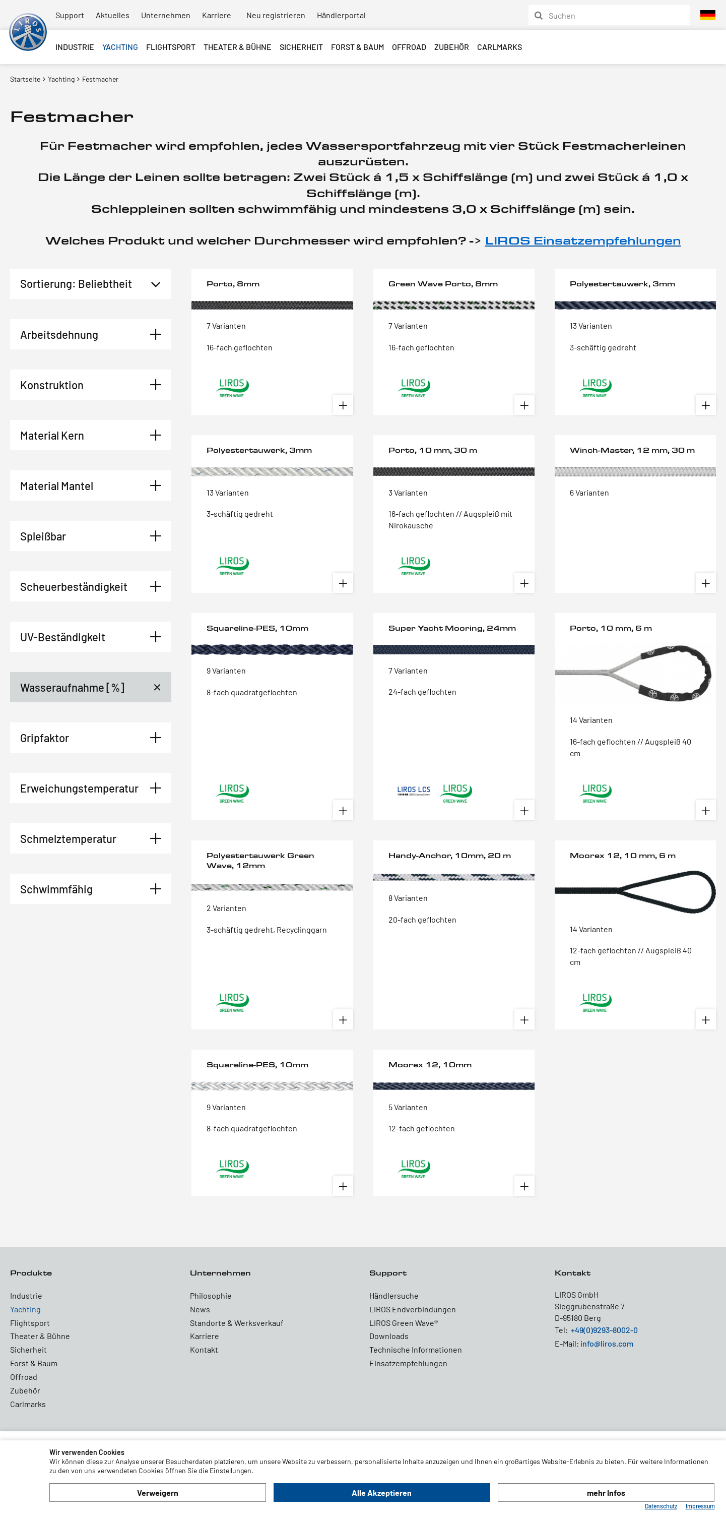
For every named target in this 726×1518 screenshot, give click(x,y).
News (200, 1309)
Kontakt (204, 1349)
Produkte (31, 1273)
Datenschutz (661, 1505)
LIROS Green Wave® (403, 1322)
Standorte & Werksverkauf (237, 1322)
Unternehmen (165, 15)
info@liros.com (606, 1343)
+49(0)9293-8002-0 (604, 1329)
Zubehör (451, 46)
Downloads (389, 1336)
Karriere (216, 15)
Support (69, 15)
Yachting (120, 46)
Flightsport (170, 46)
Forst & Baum (357, 46)
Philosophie (211, 1295)
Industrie (74, 46)
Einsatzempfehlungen (408, 1363)
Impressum (700, 1505)
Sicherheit (301, 46)
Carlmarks (499, 46)
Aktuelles (112, 15)
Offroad (409, 46)
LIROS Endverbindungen (412, 1309)
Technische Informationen (415, 1349)
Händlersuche (394, 1295)
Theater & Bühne (238, 46)
